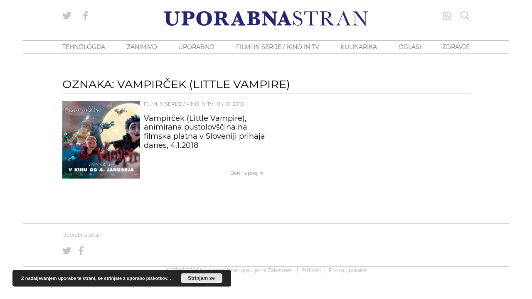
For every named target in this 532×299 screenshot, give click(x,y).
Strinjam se (201, 278)
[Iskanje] (465, 15)
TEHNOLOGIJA (83, 47)
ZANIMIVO (142, 47)
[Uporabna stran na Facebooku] (85, 15)
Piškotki (311, 270)
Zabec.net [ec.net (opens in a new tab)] (280, 270)
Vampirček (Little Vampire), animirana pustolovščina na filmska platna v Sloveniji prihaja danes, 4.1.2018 (204, 132)
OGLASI (410, 47)
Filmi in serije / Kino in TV (178, 104)
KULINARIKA (358, 47)
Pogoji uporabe (347, 270)
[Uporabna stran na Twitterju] (66, 15)
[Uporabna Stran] (266, 18)
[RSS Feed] (446, 15)
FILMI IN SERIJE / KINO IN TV (277, 47)
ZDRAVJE (456, 47)
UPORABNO (196, 47)
